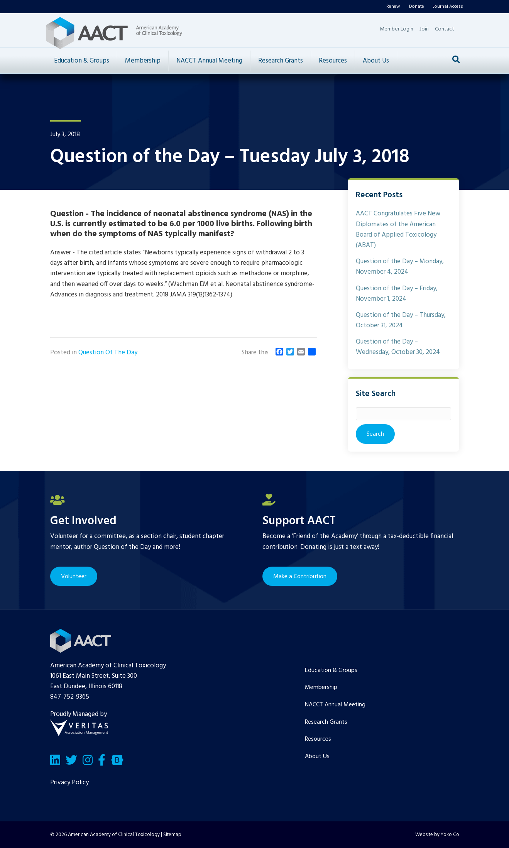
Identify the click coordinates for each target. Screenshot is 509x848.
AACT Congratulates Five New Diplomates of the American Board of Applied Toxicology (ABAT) (398, 229)
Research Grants (280, 61)
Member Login (396, 29)
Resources (333, 61)
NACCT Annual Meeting (209, 61)
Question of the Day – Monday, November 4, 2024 (400, 266)
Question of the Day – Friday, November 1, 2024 (397, 293)
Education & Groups (81, 61)
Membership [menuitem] (321, 687)
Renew (393, 6)
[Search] (456, 59)
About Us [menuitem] (317, 757)
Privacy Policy (69, 782)
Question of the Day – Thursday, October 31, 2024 (401, 320)
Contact (444, 29)
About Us (376, 61)
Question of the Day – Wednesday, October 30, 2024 (398, 347)
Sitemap (172, 835)
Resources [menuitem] (318, 739)
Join (424, 29)
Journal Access (448, 6)
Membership (143, 61)
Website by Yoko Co (437, 835)
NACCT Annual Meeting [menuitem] (335, 705)
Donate (416, 6)
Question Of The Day (107, 352)
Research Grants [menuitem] (326, 722)
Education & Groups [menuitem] (331, 670)
